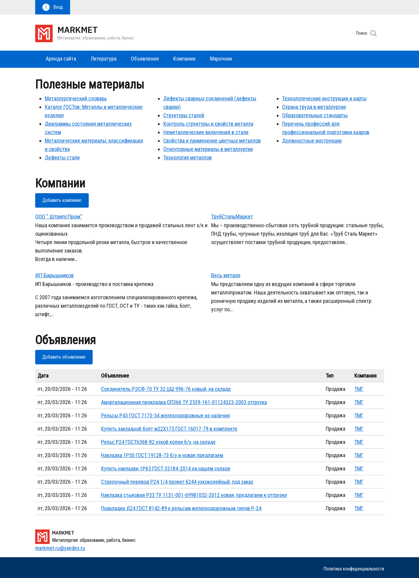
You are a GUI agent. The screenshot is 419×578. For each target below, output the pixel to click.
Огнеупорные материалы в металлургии (208, 149)
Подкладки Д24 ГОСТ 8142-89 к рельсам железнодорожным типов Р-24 (181, 508)
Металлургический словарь (76, 98)
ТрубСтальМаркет (232, 216)
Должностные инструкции (312, 140)
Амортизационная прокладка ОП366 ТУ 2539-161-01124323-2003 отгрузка (184, 402)
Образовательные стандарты (315, 115)
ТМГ (358, 389)
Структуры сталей (183, 115)
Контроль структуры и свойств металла (208, 124)
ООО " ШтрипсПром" (58, 216)
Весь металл (225, 275)
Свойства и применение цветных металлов (212, 140)
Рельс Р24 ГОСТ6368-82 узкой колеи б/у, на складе (158, 442)
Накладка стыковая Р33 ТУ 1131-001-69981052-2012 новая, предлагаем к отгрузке (194, 495)
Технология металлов (187, 157)
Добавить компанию (62, 200)
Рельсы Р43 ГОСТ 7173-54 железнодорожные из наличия (165, 415)
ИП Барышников (54, 275)
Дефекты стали (62, 157)
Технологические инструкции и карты (324, 98)
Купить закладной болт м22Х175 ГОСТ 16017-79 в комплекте (169, 429)
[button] (52, 7)
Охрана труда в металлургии (314, 107)
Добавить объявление (63, 357)
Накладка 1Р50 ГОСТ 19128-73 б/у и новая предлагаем (162, 455)
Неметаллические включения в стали (205, 132)
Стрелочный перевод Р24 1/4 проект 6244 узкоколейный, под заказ (177, 482)
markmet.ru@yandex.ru (60, 548)
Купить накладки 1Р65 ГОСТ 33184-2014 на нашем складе (165, 468)
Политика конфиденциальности (353, 569)
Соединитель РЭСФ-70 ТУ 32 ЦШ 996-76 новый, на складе (166, 389)
